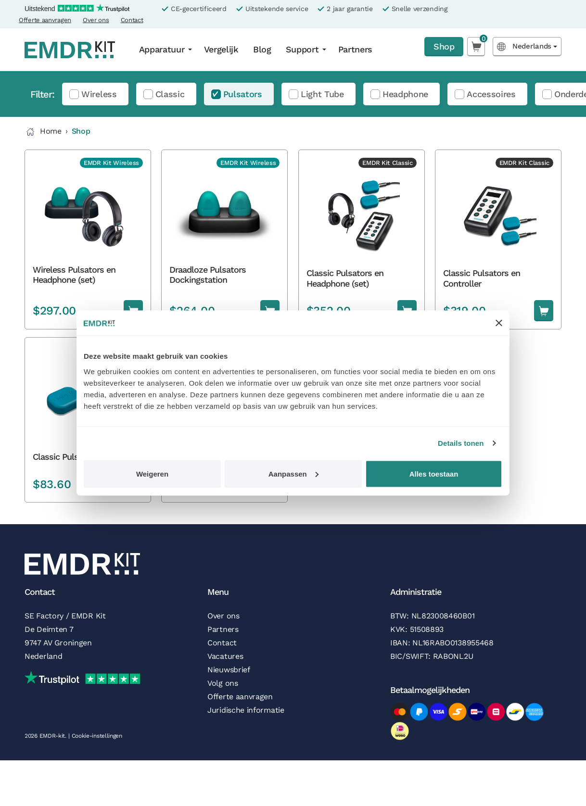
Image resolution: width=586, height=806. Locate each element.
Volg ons (222, 683)
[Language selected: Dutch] (527, 46)
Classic (170, 94)
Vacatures (225, 656)
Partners (355, 49)
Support (302, 49)
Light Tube (322, 94)
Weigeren (152, 473)
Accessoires (491, 94)
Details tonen (461, 443)
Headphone (405, 94)
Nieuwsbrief (228, 669)
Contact (132, 20)
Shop (443, 46)
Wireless (99, 94)
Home (43, 132)
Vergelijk (221, 49)
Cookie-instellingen (97, 735)
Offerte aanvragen (45, 20)
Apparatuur (162, 49)
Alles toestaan (434, 473)
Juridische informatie (245, 710)
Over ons (96, 20)
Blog (262, 49)
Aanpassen (293, 473)
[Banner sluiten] (499, 323)
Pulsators (242, 94)
